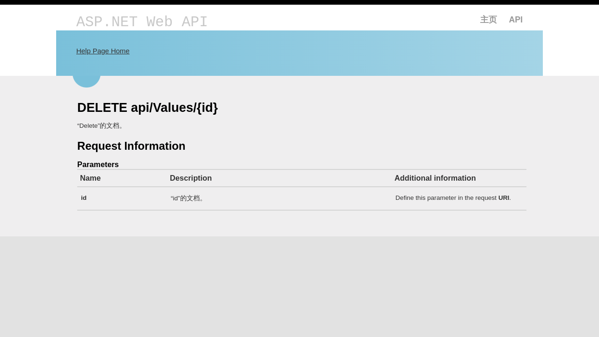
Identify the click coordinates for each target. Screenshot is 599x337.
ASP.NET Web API (142, 22)
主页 (488, 19)
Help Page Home (103, 51)
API (516, 19)
